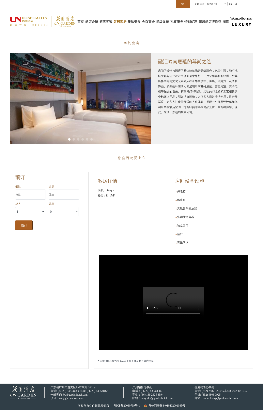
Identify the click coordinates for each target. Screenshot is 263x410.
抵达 (18, 186)
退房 (51, 186)
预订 (24, 225)
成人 (18, 203)
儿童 (51, 203)
